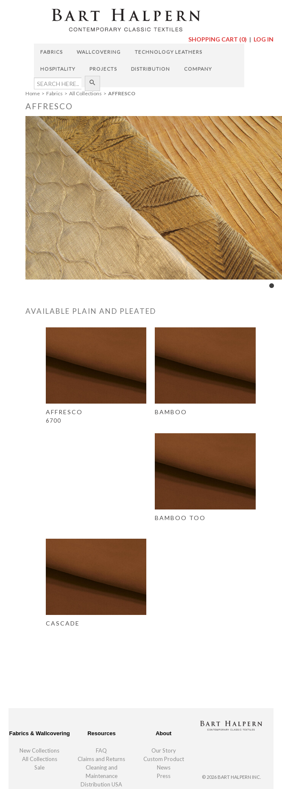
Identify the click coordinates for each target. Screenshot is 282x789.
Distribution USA (101, 784)
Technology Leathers (168, 52)
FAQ (101, 750)
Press (163, 775)
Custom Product (163, 759)
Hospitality (57, 69)
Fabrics (51, 52)
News (163, 767)
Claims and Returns (101, 759)
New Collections (39, 750)
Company (198, 69)
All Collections (39, 759)
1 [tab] (271, 286)
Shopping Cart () (218, 39)
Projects (103, 69)
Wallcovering (99, 52)
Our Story (163, 750)
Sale (39, 767)
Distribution (150, 69)
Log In (264, 39)
